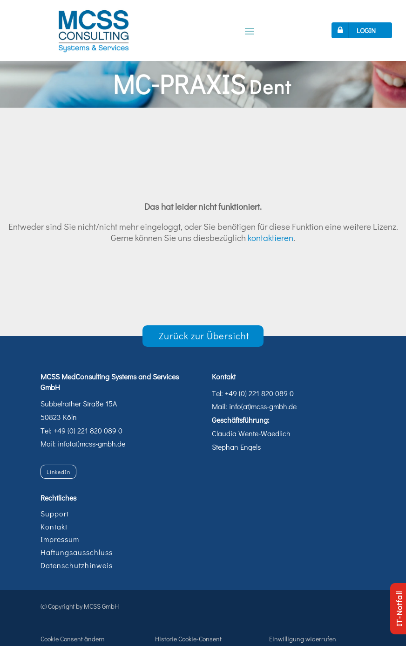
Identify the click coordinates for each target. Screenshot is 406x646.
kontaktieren (270, 237)
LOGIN (355, 30)
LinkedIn (58, 471)
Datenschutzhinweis (77, 565)
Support (55, 513)
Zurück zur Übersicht (204, 336)
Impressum (60, 539)
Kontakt (54, 526)
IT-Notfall (398, 608)
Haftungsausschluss (77, 552)
